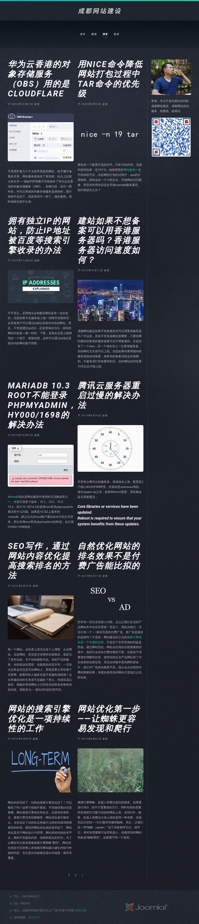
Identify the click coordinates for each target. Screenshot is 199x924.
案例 (94, 34)
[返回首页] (99, 11)
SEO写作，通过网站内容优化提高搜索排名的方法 (39, 560)
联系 (116, 34)
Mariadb (13, 497)
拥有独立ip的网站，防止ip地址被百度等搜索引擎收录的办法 (39, 235)
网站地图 (81, 910)
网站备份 (129, 170)
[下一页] (82, 875)
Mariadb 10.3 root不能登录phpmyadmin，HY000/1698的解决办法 (42, 405)
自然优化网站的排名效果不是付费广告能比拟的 (109, 555)
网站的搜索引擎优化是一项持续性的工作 (39, 718)
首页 (82, 34)
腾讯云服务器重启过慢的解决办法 (109, 395)
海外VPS (33, 917)
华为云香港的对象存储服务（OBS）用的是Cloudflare (39, 78)
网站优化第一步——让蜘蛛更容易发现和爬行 (109, 718)
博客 (105, 34)
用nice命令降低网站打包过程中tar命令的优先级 (110, 78)
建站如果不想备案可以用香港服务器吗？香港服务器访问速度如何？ (109, 240)
